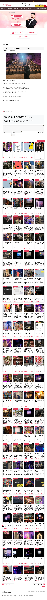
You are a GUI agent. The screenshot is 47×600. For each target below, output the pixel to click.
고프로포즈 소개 (3, 8)
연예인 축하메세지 (36, 8)
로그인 (42, 140)
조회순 (41, 584)
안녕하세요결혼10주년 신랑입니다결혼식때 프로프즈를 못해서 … (7, 316)
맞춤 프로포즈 (10, 8)
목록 (42, 107)
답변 (42, 123)
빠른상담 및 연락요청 (41, 591)
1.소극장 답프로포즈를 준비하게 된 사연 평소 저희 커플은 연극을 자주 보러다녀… (39, 439)
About (29, 591)
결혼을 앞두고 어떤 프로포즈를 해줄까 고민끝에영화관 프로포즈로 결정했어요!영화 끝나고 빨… (7, 491)
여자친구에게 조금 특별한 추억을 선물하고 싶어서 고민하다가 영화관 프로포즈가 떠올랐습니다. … (28, 526)
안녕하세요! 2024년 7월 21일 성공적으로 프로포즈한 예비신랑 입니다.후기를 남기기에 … (39, 473)
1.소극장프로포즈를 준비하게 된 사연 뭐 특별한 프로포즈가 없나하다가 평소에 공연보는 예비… (39, 316)
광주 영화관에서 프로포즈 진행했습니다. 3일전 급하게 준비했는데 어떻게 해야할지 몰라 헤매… (28, 386)
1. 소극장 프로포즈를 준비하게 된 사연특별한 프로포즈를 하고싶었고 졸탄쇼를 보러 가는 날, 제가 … (7, 228)
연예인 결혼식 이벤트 (43, 8)
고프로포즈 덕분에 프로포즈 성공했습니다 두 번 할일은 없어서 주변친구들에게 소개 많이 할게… (39, 369)
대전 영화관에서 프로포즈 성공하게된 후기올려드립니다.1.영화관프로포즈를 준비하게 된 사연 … (28, 316)
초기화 (35, 584)
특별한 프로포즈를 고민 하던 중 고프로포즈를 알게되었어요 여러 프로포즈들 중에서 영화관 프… (28, 155)
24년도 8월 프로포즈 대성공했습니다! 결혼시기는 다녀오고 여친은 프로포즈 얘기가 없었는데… (7, 473)
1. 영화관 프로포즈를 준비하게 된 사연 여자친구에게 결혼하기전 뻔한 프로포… (39, 246)
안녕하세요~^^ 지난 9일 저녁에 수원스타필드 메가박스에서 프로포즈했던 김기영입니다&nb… (7, 561)
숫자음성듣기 (11, 134)
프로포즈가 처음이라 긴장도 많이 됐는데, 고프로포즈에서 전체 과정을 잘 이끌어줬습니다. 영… (28, 211)
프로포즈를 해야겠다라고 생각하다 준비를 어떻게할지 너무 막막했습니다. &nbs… (39, 334)
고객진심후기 (23, 8)
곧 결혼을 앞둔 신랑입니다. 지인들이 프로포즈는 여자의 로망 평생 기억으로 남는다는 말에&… (28, 369)
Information (33, 591)
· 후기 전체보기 (5, 44)
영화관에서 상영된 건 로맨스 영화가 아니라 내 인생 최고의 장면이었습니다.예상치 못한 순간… (28, 246)
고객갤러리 (29, 8)
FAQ (36, 591)
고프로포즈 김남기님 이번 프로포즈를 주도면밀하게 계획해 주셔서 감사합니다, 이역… (18, 421)
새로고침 (11, 135)
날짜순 (38, 584)
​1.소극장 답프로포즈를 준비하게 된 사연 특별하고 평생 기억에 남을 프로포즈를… (7, 351)
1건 (10, 50)
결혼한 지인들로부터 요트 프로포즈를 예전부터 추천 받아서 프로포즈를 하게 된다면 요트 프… (7, 456)
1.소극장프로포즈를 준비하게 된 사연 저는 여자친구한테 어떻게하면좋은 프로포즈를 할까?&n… (18, 578)
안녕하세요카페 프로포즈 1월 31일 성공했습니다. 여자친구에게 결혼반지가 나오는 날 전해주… (28, 173)
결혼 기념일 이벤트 (16, 8)
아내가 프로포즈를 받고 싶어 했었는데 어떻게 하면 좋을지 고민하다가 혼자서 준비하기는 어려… (18, 263)
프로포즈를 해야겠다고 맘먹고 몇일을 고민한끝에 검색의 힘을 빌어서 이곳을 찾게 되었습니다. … (28, 404)
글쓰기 (39, 140)
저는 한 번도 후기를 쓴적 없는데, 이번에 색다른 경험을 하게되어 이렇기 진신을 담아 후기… (7, 299)
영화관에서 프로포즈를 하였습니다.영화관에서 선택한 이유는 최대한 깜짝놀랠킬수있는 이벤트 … (7, 369)
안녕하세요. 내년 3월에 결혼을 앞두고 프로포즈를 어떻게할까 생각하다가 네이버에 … (18, 456)
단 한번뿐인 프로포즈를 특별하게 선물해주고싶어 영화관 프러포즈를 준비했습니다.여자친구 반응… (39, 281)
